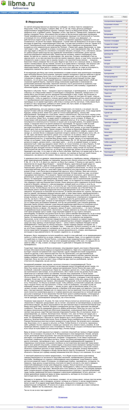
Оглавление (62, 397)
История (107, 64)
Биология (107, 28)
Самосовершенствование (112, 109)
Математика (108, 80)
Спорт (106, 116)
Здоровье (107, 57)
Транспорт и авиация (111, 122)
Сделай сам (108, 113)
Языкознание (108, 155)
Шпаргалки (108, 145)
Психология (108, 99)
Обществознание (110, 90)
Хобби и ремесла (110, 142)
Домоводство (108, 54)
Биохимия (107, 31)
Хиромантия (108, 139)
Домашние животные (111, 50)
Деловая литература (111, 47)
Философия (108, 132)
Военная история (110, 37)
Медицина (107, 83)
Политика (107, 96)
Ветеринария (108, 34)
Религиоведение (109, 103)
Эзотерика (107, 148)
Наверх (99, 407)
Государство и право (111, 44)
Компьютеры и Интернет (112, 67)
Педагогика (108, 93)
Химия (106, 135)
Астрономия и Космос (111, 24)
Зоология (107, 60)
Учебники (107, 126)
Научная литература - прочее (114, 86)
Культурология (109, 73)
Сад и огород (108, 106)
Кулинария (107, 70)
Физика (106, 129)
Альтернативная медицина (113, 21)
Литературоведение (111, 77)
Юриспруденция (109, 152)
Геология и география (111, 41)
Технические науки (110, 119)
